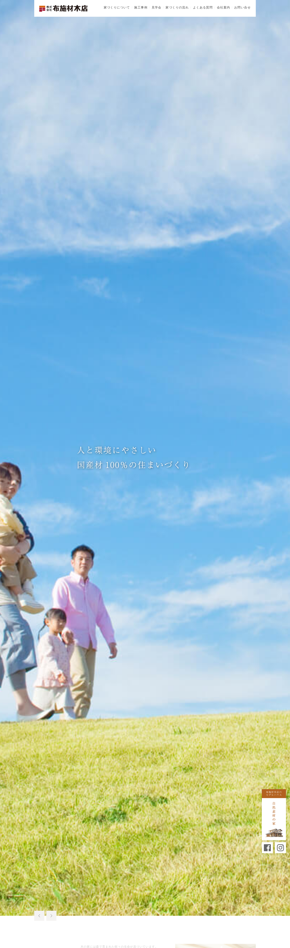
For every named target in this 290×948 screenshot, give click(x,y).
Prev (39, 916)
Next (51, 916)
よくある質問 (203, 7)
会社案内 (223, 7)
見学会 (157, 7)
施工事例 (140, 7)
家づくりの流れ (177, 7)
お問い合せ (242, 7)
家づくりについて (117, 7)
